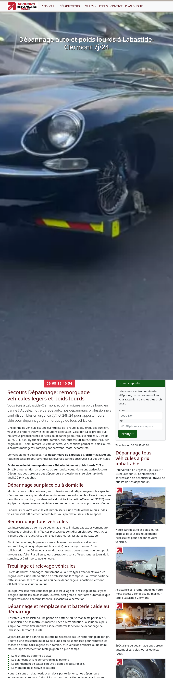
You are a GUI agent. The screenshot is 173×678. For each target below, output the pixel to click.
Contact (116, 6)
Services (48, 6)
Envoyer (127, 433)
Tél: (120, 421)
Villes (89, 6)
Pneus (103, 6)
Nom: (121, 410)
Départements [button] (70, 6)
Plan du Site (134, 6)
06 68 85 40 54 (59, 383)
